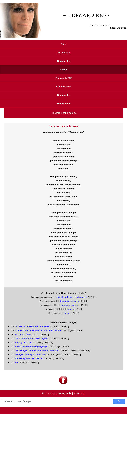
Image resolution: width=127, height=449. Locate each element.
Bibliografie (63, 95)
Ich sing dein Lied (23, 342)
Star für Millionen (22, 334)
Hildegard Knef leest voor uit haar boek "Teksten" (38, 330)
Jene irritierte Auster (69, 301)
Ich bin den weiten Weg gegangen (31, 346)
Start (63, 44)
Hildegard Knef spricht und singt (30, 354)
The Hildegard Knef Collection (29, 358)
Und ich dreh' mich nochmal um (71, 297)
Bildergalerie (63, 103)
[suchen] (56, 401)
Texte (66, 313)
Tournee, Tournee (69, 305)
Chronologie (63, 52)
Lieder (63, 69)
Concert (71, 309)
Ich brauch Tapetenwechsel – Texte (31, 326)
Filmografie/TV (63, 78)
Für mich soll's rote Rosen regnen (31, 338)
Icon (17, 362)
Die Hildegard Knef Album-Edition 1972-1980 (37, 350)
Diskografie (63, 61)
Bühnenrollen (63, 86)
